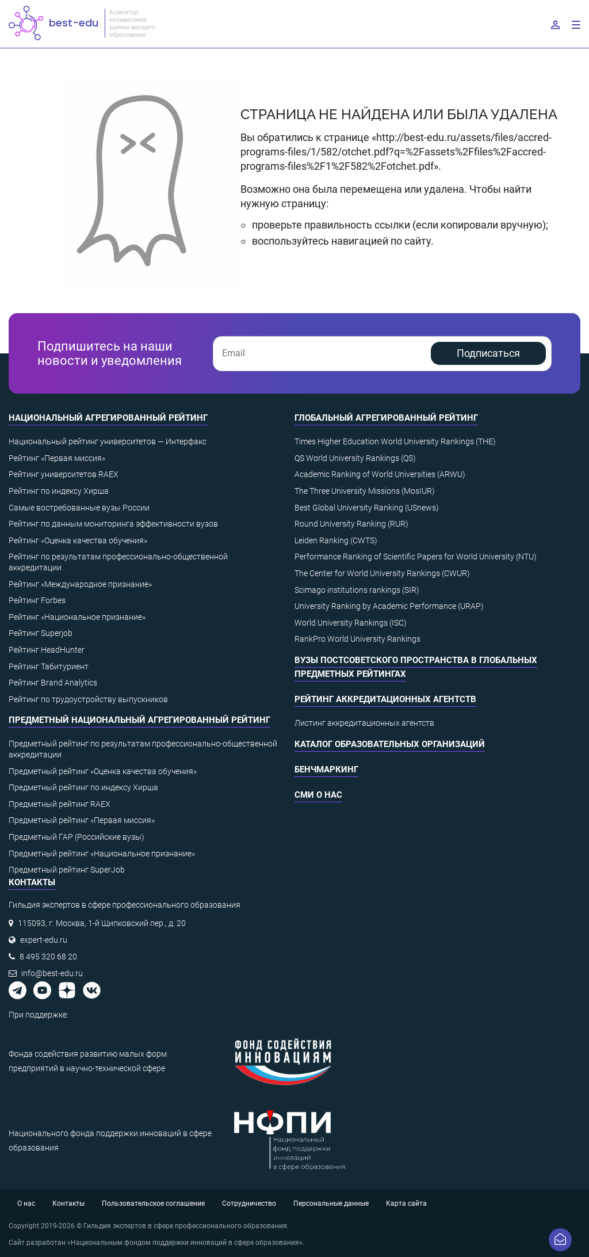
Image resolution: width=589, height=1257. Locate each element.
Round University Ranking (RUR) (351, 523)
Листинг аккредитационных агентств (364, 722)
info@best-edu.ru (52, 973)
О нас (26, 1203)
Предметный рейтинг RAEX (59, 804)
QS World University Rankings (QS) (355, 458)
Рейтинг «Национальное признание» (77, 617)
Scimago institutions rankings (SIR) (356, 590)
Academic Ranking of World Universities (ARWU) (379, 474)
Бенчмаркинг (326, 769)
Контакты (68, 1203)
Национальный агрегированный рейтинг (108, 418)
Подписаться (488, 353)
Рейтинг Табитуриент (49, 666)
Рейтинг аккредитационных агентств (385, 699)
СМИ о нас (318, 795)
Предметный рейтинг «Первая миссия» (82, 820)
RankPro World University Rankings (357, 638)
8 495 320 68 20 (48, 956)
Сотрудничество (249, 1203)
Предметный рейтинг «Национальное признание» (102, 853)
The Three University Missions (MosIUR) (364, 491)
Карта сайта (406, 1203)
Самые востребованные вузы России (79, 507)
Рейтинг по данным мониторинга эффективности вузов (113, 523)
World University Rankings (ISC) (350, 622)
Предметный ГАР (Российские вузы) (76, 836)
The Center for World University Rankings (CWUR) (382, 573)
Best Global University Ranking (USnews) (366, 507)
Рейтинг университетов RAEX (63, 474)
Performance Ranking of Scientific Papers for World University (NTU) (415, 556)
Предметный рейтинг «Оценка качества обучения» (103, 771)
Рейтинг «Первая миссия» (57, 458)
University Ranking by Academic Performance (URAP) (389, 606)
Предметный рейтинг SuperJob (67, 869)
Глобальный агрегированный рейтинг (386, 418)
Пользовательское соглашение (153, 1203)
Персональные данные (331, 1203)
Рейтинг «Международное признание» (80, 584)
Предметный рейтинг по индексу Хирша (83, 787)
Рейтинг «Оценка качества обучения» (78, 540)
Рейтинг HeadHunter (47, 649)
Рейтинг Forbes (37, 600)
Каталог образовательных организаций (389, 744)
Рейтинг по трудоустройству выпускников (88, 699)
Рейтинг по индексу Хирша (59, 491)
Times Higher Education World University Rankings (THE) (395, 441)
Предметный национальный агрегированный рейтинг (139, 720)
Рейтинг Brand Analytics (53, 682)
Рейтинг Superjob (40, 633)
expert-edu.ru (43, 939)
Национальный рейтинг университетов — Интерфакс (107, 441)
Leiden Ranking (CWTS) (335, 540)
